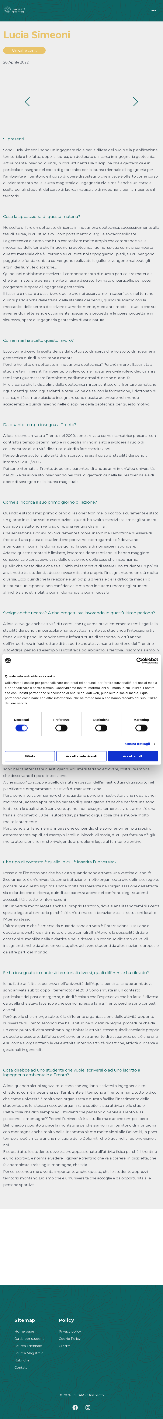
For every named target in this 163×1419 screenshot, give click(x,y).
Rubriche (22, 1360)
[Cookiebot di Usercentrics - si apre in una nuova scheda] (139, 660)
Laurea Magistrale (29, 1353)
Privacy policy (70, 1331)
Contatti (20, 1367)
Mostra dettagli (137, 743)
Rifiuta (30, 756)
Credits (64, 1346)
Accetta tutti (133, 756)
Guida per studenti (29, 1339)
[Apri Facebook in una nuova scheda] (75, 1407)
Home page (24, 1331)
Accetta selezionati (81, 756)
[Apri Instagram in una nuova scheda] (88, 1407)
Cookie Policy (69, 1339)
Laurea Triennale (28, 1346)
